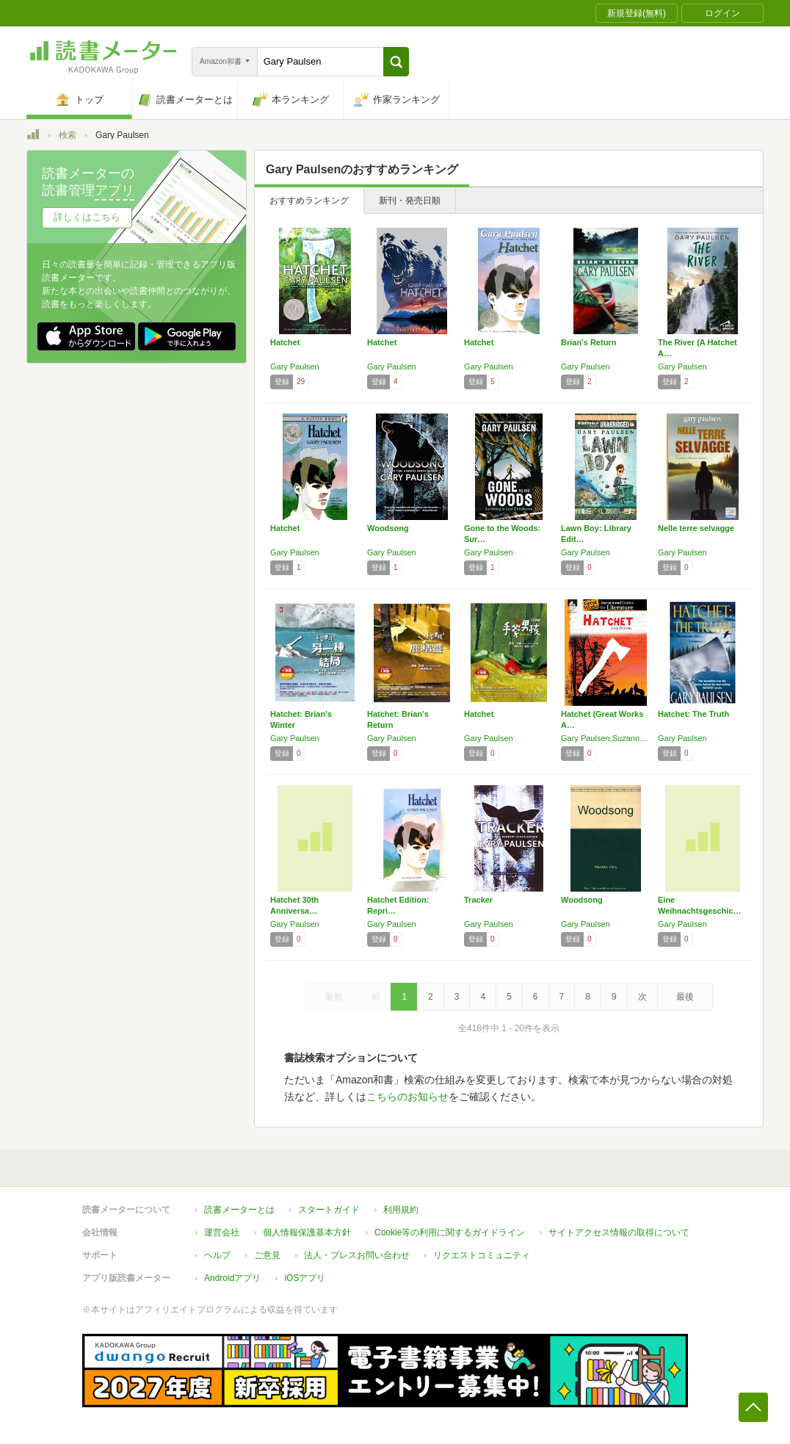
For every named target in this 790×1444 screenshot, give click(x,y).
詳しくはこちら (87, 217)
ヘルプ (217, 1255)
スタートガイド (329, 1209)
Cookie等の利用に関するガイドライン (449, 1232)
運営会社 (221, 1232)
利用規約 (400, 1209)
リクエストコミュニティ (481, 1255)
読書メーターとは (239, 1209)
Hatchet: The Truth (693, 714)
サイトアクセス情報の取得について (618, 1232)
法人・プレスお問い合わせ (357, 1255)
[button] (396, 61)
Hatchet (285, 342)
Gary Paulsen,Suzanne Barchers (606, 738)
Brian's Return (588, 342)
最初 (333, 997)
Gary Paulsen (294, 366)
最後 (685, 997)
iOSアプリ (304, 1278)
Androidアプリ (232, 1278)
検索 (67, 135)
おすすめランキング (309, 200)
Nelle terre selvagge (696, 528)
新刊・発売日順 (410, 200)
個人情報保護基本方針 (307, 1232)
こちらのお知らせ (407, 1096)
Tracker (478, 899)
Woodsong (388, 528)
